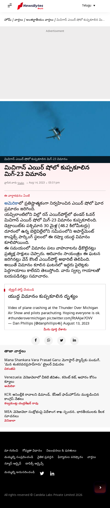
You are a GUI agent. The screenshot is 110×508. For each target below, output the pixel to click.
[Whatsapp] (48, 340)
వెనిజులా (10, 421)
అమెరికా (11, 204)
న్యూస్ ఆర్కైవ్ (12, 464)
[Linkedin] (74, 340)
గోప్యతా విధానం (32, 451)
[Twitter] (61, 340)
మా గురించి (11, 451)
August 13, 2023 (76, 323)
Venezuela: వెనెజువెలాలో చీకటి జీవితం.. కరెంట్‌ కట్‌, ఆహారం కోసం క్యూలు (50, 380)
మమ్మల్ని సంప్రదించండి (18, 457)
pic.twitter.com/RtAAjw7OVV (70, 318)
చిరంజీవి (9, 369)
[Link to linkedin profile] (52, 473)
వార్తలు (18, 20)
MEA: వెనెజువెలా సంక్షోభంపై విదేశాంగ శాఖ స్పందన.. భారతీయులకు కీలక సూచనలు (54, 414)
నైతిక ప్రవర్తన (45, 457)
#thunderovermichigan (27, 318)
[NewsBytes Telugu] (30, 6)
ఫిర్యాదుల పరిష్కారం (70, 457)
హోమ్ (7, 20)
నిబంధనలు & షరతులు (61, 451)
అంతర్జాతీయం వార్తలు (39, 20)
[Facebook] (35, 340)
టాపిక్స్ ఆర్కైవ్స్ (34, 464)
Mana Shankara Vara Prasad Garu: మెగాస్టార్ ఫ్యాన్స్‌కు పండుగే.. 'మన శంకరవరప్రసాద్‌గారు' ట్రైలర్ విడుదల (52, 362)
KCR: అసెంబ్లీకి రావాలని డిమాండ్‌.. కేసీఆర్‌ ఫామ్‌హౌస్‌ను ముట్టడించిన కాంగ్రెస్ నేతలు (51, 397)
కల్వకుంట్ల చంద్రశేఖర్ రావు (21, 404)
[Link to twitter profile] (42, 473)
